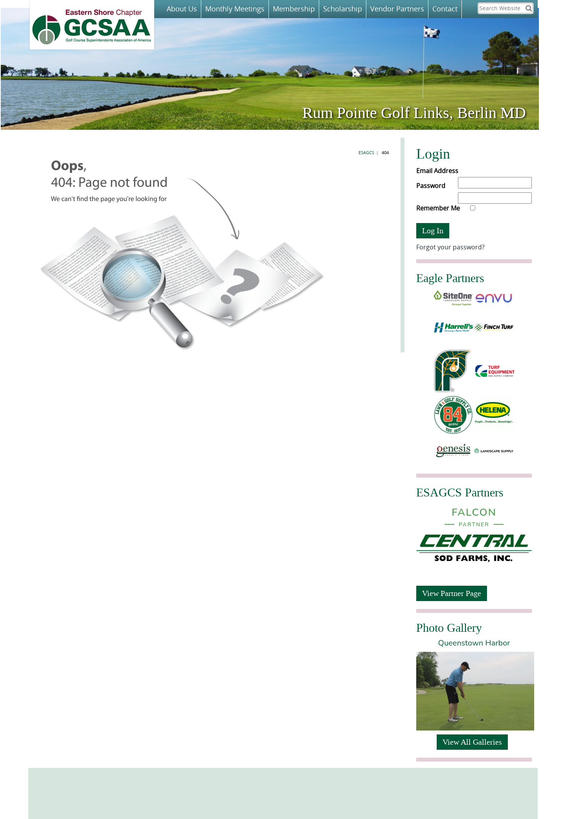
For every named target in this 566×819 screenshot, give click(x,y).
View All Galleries (472, 742)
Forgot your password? (450, 247)
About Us (182, 8)
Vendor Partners (397, 8)
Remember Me (445, 208)
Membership (294, 8)
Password (430, 185)
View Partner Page (451, 593)
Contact (445, 8)
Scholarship (342, 8)
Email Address (437, 170)
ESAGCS (366, 152)
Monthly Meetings (235, 8)
